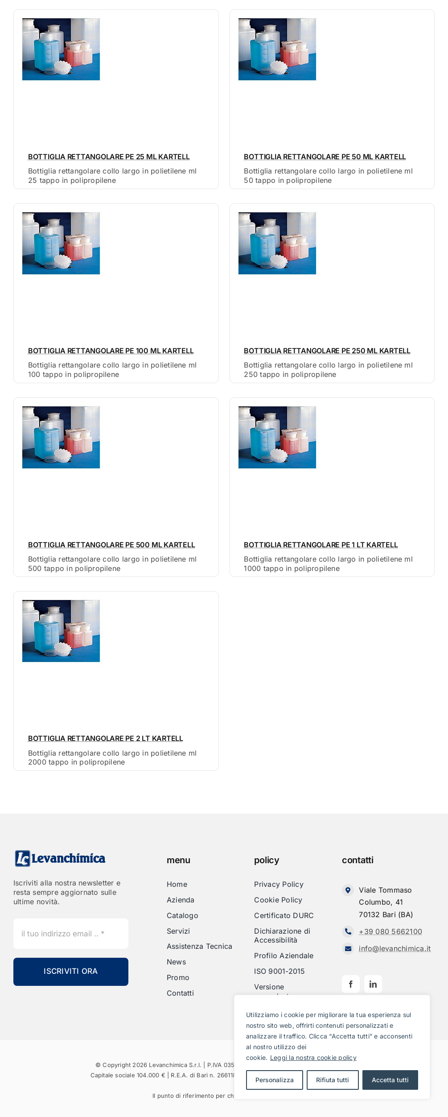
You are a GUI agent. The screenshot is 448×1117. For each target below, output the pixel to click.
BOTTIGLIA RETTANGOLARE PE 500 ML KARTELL (111, 544)
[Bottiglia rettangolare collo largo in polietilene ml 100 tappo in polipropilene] (60, 211)
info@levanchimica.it (395, 948)
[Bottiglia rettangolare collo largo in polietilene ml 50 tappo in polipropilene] (277, 16)
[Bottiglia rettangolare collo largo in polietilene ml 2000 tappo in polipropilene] (60, 598)
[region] (332, 1047)
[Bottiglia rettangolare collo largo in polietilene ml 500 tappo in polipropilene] (60, 405)
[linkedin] (373, 984)
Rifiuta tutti (332, 1080)
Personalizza (274, 1080)
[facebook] (351, 984)
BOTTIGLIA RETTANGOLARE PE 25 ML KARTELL (109, 156)
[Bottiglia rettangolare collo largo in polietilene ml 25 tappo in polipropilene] (60, 16)
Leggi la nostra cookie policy (313, 1057)
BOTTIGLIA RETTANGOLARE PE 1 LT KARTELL (321, 544)
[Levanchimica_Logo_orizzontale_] (60, 852)
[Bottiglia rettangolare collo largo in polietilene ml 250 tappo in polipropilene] (277, 211)
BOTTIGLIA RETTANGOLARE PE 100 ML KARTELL (110, 350)
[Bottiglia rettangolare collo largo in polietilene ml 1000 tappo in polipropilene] (277, 405)
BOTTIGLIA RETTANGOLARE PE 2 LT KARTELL (105, 738)
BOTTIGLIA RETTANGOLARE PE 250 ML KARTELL (327, 350)
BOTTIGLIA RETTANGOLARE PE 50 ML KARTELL (325, 156)
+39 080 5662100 (390, 931)
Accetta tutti (390, 1080)
